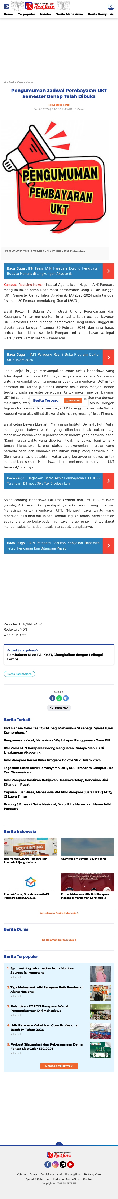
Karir (60, 1174)
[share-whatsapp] (59, 698)
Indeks (45, 14)
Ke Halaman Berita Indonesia (59, 913)
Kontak (87, 1179)
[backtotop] (59, 1145)
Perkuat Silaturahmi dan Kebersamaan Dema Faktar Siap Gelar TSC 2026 (46, 1046)
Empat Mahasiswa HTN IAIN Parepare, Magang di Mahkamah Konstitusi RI (85, 896)
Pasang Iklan (73, 1174)
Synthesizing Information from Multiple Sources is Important (41, 970)
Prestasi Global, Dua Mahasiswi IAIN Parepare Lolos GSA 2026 (26, 896)
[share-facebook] (52, 698)
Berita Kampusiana (19, 673)
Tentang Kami (92, 1174)
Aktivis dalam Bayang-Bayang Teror (83, 858)
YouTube (73, 1166)
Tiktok (64, 1166)
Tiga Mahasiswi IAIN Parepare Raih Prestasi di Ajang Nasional (25, 860)
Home (8, 14)
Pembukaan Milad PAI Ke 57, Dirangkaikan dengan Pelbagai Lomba (55, 657)
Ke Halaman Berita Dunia (59, 939)
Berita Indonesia (20, 831)
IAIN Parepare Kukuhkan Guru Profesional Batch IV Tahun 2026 (44, 1027)
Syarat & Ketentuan (38, 1179)
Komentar (59, 708)
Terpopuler (26, 14)
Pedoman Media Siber (66, 1179)
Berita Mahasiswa (69, 14)
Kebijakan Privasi (27, 1174)
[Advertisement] (59, 47)
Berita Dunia (16, 929)
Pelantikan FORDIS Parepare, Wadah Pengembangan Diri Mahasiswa (39, 1008)
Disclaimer (47, 1174)
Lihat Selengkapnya (59, 1065)
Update (73, 400)
